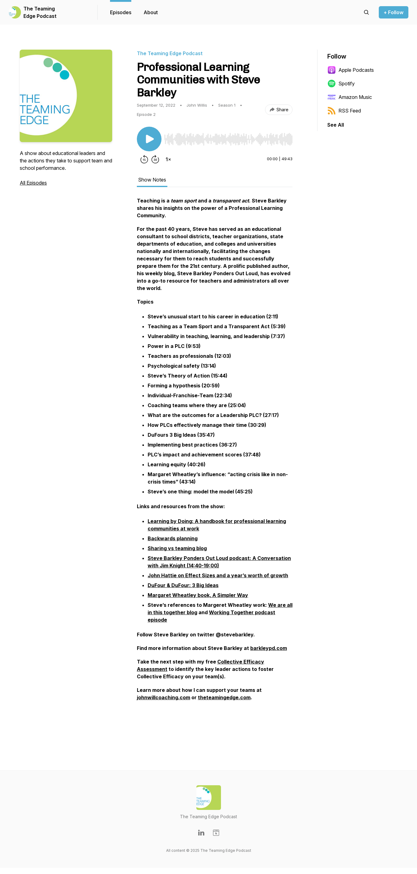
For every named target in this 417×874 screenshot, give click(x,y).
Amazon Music (349, 97)
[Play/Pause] (149, 139)
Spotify (341, 83)
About (151, 12)
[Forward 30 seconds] (155, 159)
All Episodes (33, 183)
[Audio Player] (228, 137)
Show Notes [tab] (152, 180)
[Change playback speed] (168, 159)
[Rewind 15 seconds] (144, 159)
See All (335, 125)
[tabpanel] (214, 466)
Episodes (120, 12)
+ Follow (393, 12)
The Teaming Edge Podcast (39, 12)
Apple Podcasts (350, 70)
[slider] (228, 139)
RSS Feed (344, 110)
